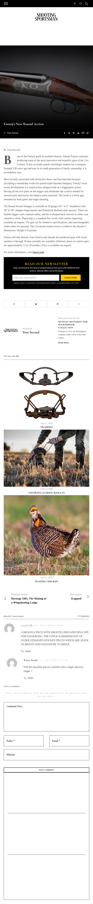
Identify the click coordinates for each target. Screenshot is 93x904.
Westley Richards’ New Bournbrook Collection (73, 324)
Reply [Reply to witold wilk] (28, 651)
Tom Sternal (30, 332)
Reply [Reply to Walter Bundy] (30, 678)
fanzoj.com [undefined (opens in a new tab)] (38, 252)
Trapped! (46, 427)
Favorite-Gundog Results (47, 492)
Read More (63, 343)
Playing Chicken (46, 581)
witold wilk (27, 625)
